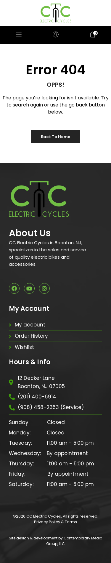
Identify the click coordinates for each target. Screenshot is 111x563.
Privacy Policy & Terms (55, 522)
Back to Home (55, 136)
